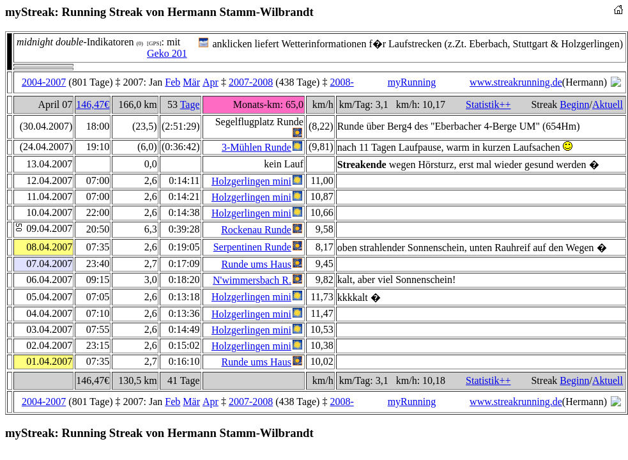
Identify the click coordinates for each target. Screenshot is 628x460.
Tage (190, 104)
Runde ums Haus (256, 264)
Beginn (574, 104)
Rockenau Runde (256, 229)
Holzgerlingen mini (251, 181)
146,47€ (92, 104)
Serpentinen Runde (252, 246)
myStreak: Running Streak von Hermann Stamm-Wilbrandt (159, 12)
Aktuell (607, 104)
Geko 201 (167, 53)
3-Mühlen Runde (256, 147)
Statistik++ (488, 104)
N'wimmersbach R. (252, 280)
